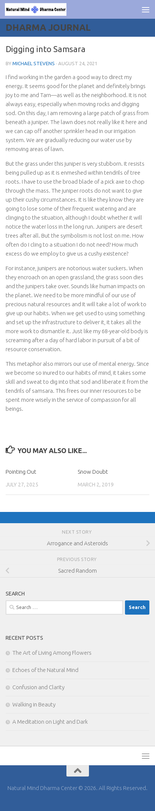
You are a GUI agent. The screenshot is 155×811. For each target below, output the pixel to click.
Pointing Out (21, 471)
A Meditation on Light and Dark (50, 721)
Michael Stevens (33, 63)
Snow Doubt (93, 471)
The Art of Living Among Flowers (52, 652)
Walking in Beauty (34, 704)
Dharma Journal (48, 27)
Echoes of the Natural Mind (45, 670)
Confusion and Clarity (38, 687)
